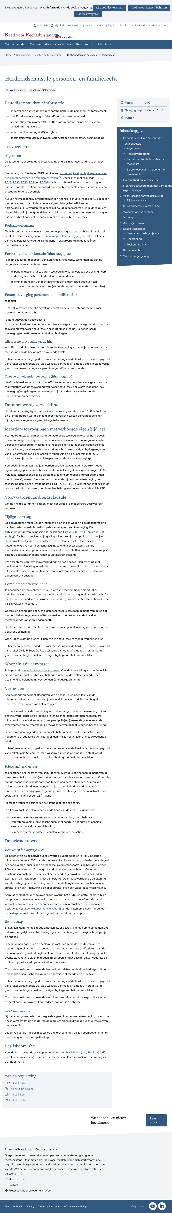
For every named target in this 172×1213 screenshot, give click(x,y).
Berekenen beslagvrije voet (143, 233)
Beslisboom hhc (133, 250)
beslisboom (82, 1052)
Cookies (42, 1206)
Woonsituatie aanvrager (138, 212)
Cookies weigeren (88, 14)
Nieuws (101, 25)
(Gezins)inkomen (133, 223)
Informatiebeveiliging (75, 1206)
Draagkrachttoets (134, 229)
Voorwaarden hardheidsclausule (143, 196)
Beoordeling (134, 239)
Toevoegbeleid (132, 144)
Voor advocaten (16, 44)
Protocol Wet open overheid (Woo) (29, 1190)
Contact (89, 25)
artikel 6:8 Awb (75, 532)
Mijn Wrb (44, 25)
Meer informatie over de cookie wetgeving (66, 7)
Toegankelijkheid (14, 1206)
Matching (104, 44)
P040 (24, 182)
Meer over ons (17, 1179)
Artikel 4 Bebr (17, 1094)
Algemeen (133, 148)
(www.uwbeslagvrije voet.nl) (44, 908)
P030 (16, 182)
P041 (32, 182)
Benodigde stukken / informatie (142, 138)
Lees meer (153, 1120)
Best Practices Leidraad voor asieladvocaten (143, 25)
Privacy (30, 1206)
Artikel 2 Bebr (17, 1083)
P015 (8, 182)
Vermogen (129, 217)
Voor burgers (64, 44)
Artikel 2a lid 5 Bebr (20, 1089)
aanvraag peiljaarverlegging (63, 236)
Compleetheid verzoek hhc (143, 206)
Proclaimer (54, 1206)
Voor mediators (40, 44)
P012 (99, 178)
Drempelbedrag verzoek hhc (140, 180)
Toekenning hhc (137, 244)
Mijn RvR (61, 25)
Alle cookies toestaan (109, 7)
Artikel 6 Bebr (17, 1100)
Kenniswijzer (75, 25)
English (112, 25)
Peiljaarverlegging (138, 154)
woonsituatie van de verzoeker (41, 670)
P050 (43, 182)
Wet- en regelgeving (136, 256)
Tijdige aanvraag (137, 200)
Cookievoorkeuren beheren (149, 7)
